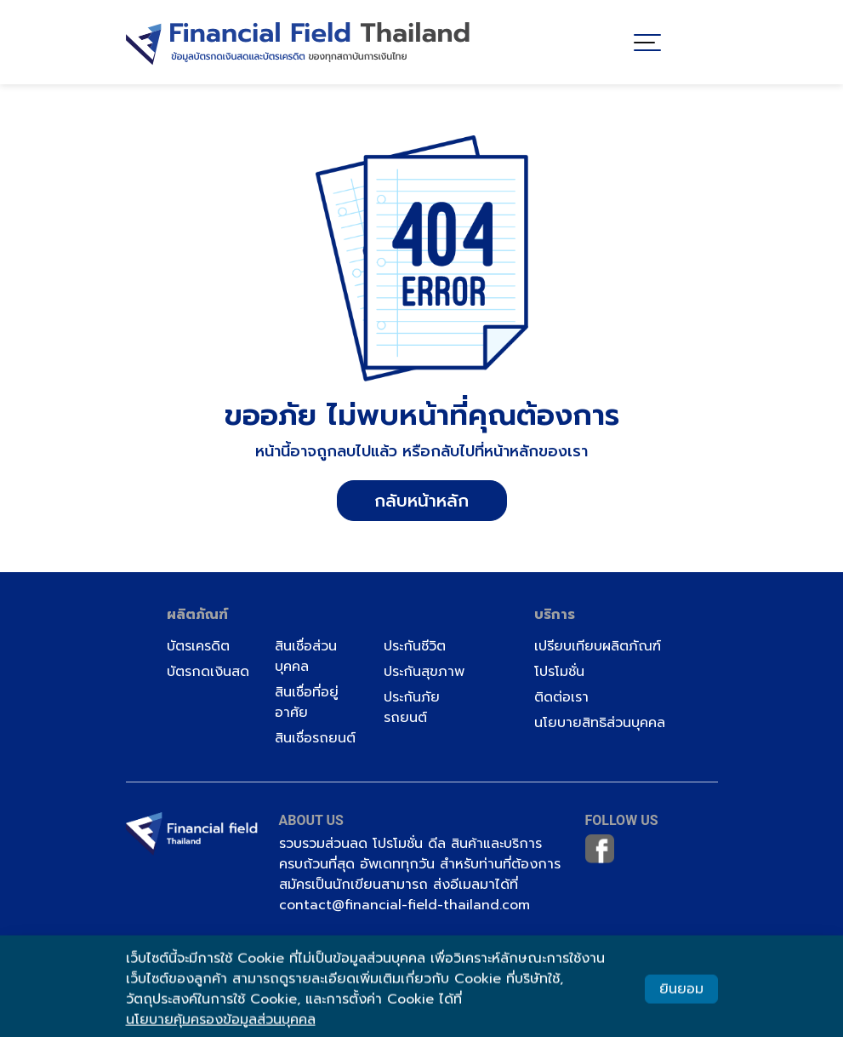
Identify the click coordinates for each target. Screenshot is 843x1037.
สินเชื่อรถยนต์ (315, 738)
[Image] (298, 38)
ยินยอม (681, 993)
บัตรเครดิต (198, 646)
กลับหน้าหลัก (421, 500)
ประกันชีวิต (415, 646)
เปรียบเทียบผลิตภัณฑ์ (597, 646)
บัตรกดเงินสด (208, 672)
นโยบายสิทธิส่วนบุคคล (599, 723)
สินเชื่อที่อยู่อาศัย (307, 702)
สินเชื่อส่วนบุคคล (306, 656)
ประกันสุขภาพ (424, 672)
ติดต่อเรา (561, 697)
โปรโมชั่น (559, 672)
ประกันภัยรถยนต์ (412, 707)
